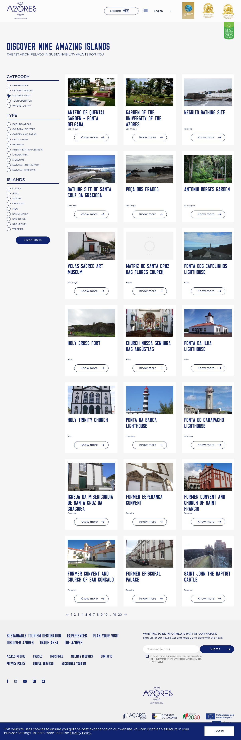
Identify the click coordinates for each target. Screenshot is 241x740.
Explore (115, 11)
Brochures (56, 656)
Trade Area (49, 642)
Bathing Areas (21, 124)
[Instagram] (15, 681)
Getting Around (22, 90)
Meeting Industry (82, 656)
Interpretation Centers (27, 150)
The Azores (73, 642)
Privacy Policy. (81, 733)
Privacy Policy (16, 663)
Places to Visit (21, 96)
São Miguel (19, 224)
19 (114, 614)
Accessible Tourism (73, 663)
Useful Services (43, 663)
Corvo (16, 188)
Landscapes (20, 155)
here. (160, 661)
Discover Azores (20, 642)
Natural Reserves (24, 170)
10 (106, 614)
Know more (89, 137)
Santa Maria (20, 214)
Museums (18, 160)
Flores (16, 199)
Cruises (37, 656)
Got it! (219, 731)
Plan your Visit (106, 635)
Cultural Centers (23, 129)
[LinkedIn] (34, 681)
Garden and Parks (24, 134)
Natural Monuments (25, 165)
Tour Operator (22, 101)
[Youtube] (25, 681)
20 (120, 614)
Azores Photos (16, 656)
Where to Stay (21, 106)
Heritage (18, 144)
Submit (215, 649)
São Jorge (19, 219)
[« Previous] (67, 614)
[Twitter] (43, 681)
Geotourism (20, 140)
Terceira (17, 229)
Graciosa (18, 204)
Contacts (106, 656)
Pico (15, 209)
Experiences (20, 85)
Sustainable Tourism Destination (34, 635)
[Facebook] (7, 681)
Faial (15, 193)
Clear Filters (32, 240)
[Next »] (125, 614)
